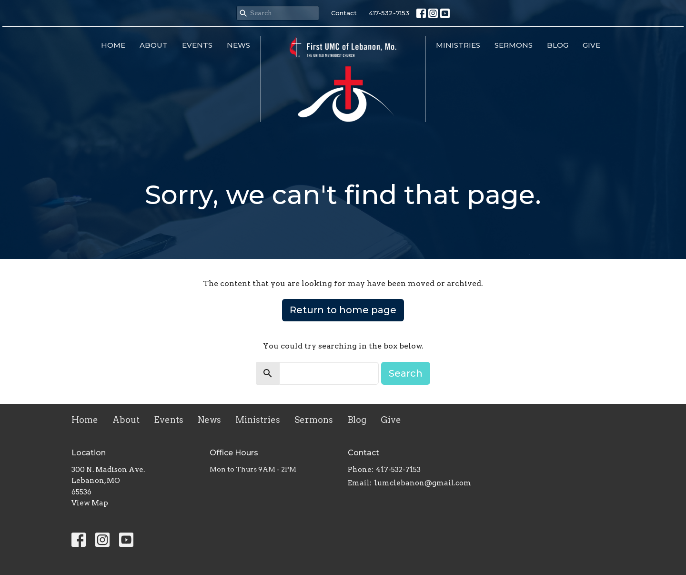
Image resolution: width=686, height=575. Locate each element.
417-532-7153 (389, 13)
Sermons (513, 45)
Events (197, 45)
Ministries (458, 45)
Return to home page (343, 310)
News (238, 45)
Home (113, 45)
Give (591, 45)
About (154, 45)
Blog (557, 45)
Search (406, 373)
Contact (344, 13)
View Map (89, 503)
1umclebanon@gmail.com (422, 483)
